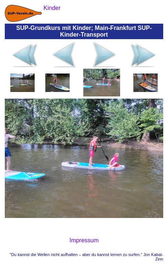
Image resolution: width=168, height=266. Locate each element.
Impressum (83, 240)
